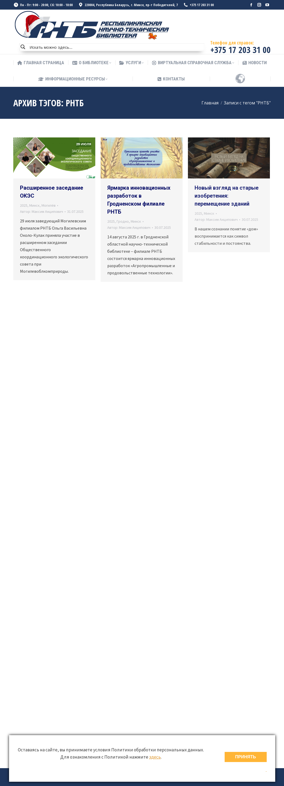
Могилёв (49, 205)
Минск (34, 205)
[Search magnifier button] (23, 47)
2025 (23, 205)
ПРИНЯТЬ (245, 757)
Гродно (123, 221)
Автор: (41, 211)
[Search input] (116, 47)
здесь (155, 757)
